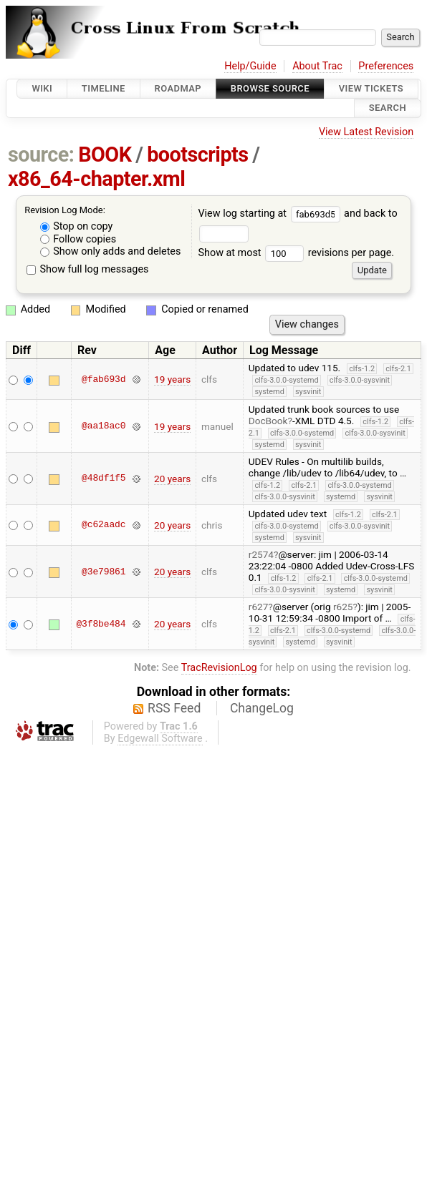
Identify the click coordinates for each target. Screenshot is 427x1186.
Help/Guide (250, 66)
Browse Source (270, 88)
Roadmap (178, 88)
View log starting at (271, 213)
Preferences (385, 66)
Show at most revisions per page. (296, 253)
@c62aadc (103, 525)
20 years (172, 478)
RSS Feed (174, 708)
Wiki (42, 88)
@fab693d (103, 379)
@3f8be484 (100, 623)
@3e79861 (103, 571)
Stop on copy (76, 226)
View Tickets (371, 88)
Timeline (103, 88)
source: (41, 154)
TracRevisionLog (219, 668)
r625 (343, 606)
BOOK (104, 154)
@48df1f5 (103, 478)
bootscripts (197, 154)
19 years (172, 379)
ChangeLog (262, 708)
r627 (259, 606)
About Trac (317, 66)
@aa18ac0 (103, 426)
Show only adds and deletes (110, 251)
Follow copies (78, 239)
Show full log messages (88, 269)
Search (387, 108)
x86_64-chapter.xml (97, 179)
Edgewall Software (160, 738)
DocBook (268, 420)
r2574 (261, 554)
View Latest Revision (366, 132)
